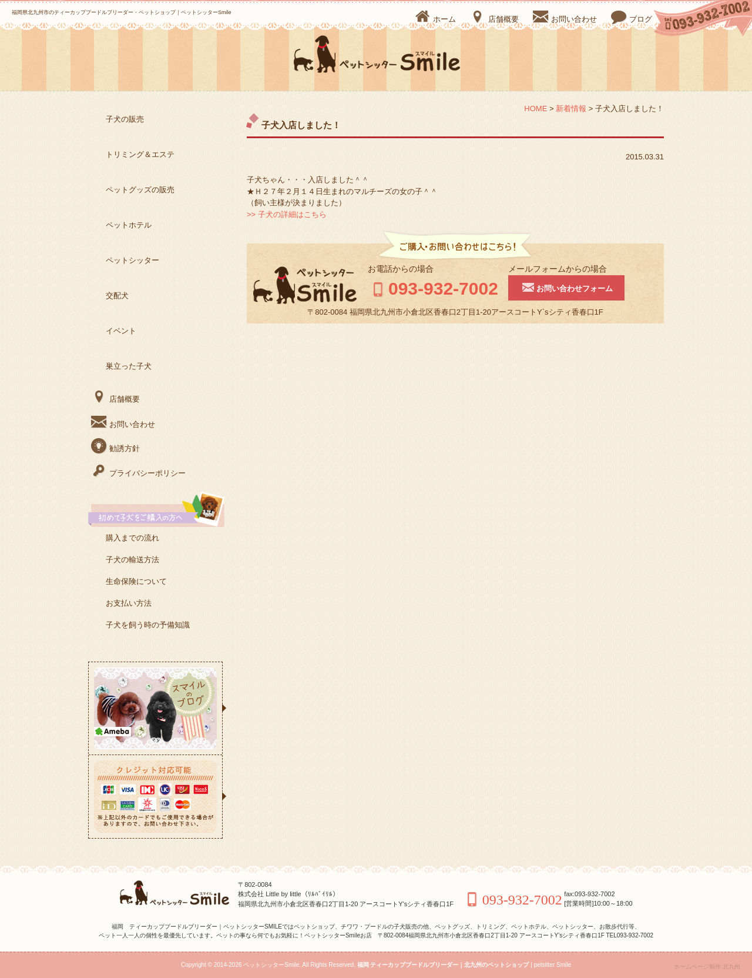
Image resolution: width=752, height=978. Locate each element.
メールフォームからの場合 (557, 268)
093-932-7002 (433, 288)
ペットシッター (132, 260)
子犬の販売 (125, 119)
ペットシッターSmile (271, 965)
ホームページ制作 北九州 (707, 966)
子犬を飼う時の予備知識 (148, 624)
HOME (535, 108)
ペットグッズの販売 (140, 189)
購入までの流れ (132, 537)
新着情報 (571, 108)
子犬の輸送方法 (132, 559)
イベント (121, 330)
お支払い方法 (129, 603)
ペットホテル (129, 225)
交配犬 (117, 295)
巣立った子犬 (129, 366)
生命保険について (136, 581)
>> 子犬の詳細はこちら (287, 214)
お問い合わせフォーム (566, 287)
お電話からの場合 (401, 268)
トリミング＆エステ (140, 154)
